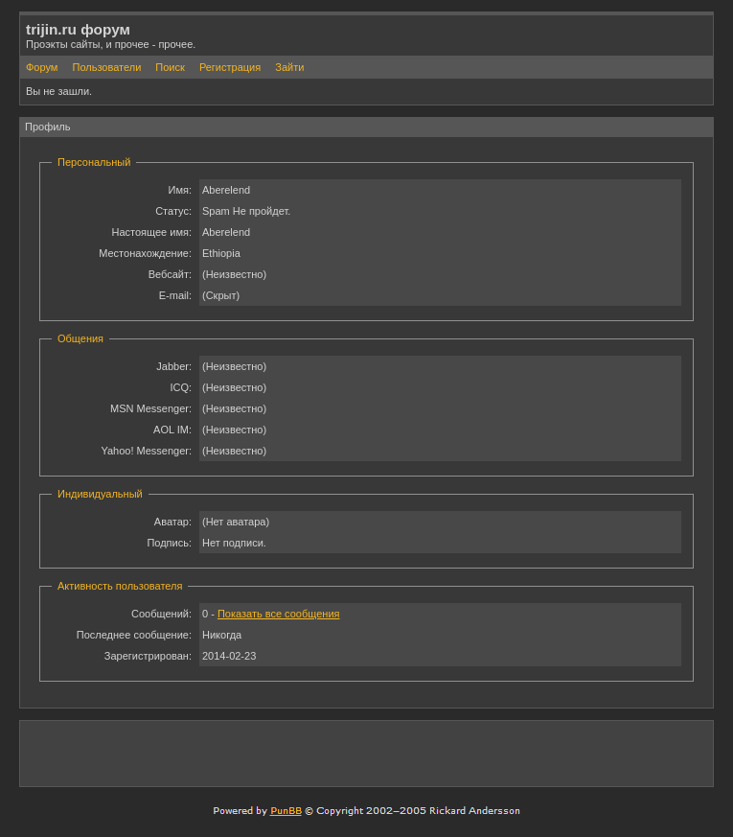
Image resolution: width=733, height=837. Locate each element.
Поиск (169, 67)
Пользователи (106, 67)
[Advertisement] (483, 752)
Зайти (289, 67)
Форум (41, 67)
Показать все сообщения (279, 613)
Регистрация (230, 67)
